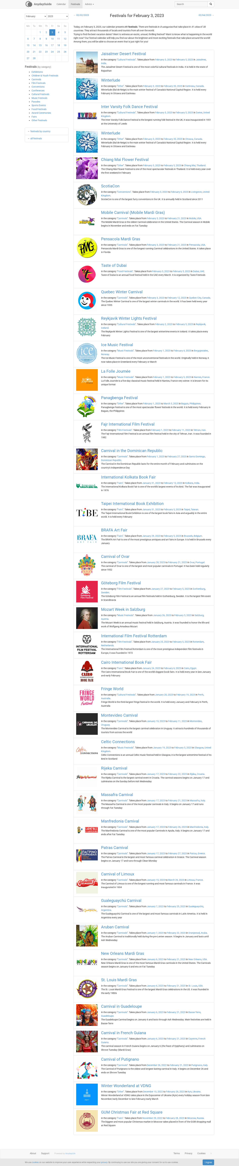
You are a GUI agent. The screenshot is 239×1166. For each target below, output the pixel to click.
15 (40, 45)
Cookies (201, 1153)
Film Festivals (38, 83)
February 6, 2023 (179, 192)
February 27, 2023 (176, 456)
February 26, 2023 (177, 827)
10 (52, 38)
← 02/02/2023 (81, 15)
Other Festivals (39, 120)
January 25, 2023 (160, 641)
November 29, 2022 (152, 1118)
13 (28, 45)
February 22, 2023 (177, 774)
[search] (210, 4)
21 (34, 51)
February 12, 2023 (176, 297)
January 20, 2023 (164, 694)
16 (46, 45)
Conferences (38, 90)
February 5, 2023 (184, 59)
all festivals (36, 138)
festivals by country (40, 131)
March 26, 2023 (176, 880)
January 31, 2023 (151, 483)
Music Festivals (39, 98)
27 (28, 58)
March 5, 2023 (171, 403)
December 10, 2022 (153, 1091)
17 (52, 45)
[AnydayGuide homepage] (38, 4)
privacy (104, 1162)
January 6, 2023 (155, 959)
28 (34, 58)
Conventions (38, 86)
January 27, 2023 (160, 588)
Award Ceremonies (41, 113)
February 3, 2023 (163, 59)
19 (65, 45)
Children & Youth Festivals (45, 75)
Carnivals (36, 79)
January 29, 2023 (151, 536)
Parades (36, 101)
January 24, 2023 (151, 668)
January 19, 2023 (156, 721)
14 (34, 45)
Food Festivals (39, 109)
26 (65, 51)
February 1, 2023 (161, 350)
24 (52, 51)
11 (58, 38)
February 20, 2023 (173, 86)
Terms (176, 1153)
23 (46, 51)
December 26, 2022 (157, 1065)
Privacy (188, 1153)
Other (120, 86)
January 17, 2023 (156, 774)
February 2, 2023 (163, 324)
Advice (89, 4)
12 (65, 38)
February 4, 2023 (182, 350)
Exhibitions (37, 72)
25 (58, 51)
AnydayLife (70, 1153)
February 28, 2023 (175, 1118)
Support (45, 1153)
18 (58, 45)
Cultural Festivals (40, 94)
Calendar (61, 4)
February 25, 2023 (176, 906)
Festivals (75, 4)
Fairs (34, 116)
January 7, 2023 (155, 906)
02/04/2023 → (206, 15)
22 (40, 51)
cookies (35, 1162)
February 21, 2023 (176, 218)
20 (28, 51)
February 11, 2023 (181, 430)
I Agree (208, 1162)
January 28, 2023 (156, 562)
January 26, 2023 (162, 615)
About (33, 1153)
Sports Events (39, 105)
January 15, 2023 (156, 880)
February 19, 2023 (185, 694)
